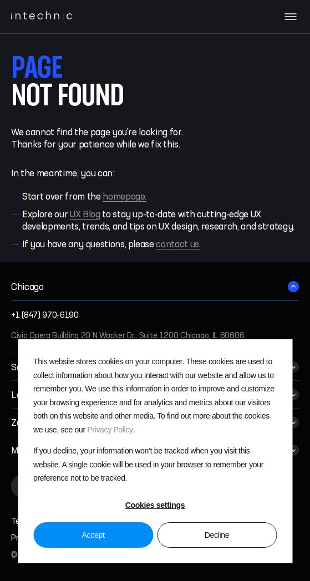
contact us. (178, 244)
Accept (93, 535)
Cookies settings (155, 505)
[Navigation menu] (290, 16)
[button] (155, 286)
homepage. (124, 197)
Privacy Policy (110, 429)
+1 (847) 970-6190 (45, 316)
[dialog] (155, 451)
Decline (217, 535)
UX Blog (85, 215)
